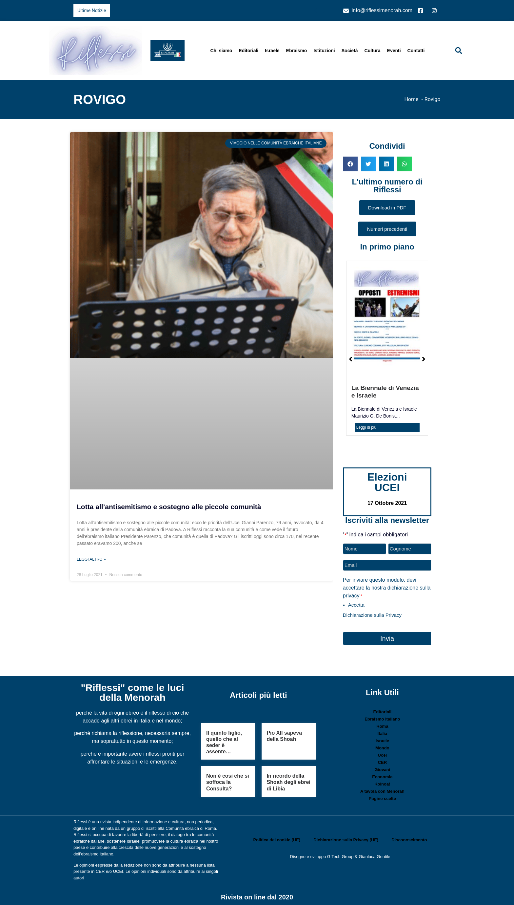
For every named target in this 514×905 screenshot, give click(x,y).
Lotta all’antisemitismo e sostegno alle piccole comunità (169, 506)
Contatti (416, 50)
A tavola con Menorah (382, 789)
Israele (272, 50)
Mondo (382, 746)
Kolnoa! (382, 782)
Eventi (394, 50)
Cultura (373, 50)
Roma (382, 724)
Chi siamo (221, 50)
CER (382, 760)
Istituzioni (324, 50)
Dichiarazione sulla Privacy (372, 614)
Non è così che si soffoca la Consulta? (227, 780)
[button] (458, 50)
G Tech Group (340, 854)
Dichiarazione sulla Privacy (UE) (345, 838)
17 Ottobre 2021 (387, 503)
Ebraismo (296, 50)
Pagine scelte (382, 796)
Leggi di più (366, 427)
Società (350, 50)
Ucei (382, 753)
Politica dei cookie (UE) (276, 838)
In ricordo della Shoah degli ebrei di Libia (288, 780)
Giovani (382, 767)
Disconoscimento (409, 838)
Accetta (356, 603)
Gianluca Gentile (374, 854)
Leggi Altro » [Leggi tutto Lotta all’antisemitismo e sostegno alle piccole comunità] (91, 559)
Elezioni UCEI (387, 482)
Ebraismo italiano (382, 717)
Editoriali (248, 50)
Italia (382, 731)
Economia (382, 775)
